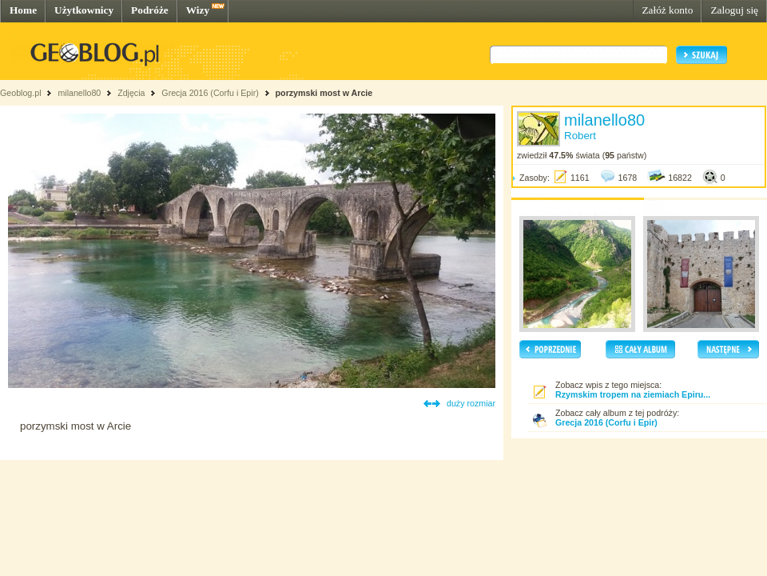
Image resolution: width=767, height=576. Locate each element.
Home (23, 10)
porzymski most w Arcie (324, 93)
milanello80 (79, 93)
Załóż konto (667, 10)
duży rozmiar (471, 403)
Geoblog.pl (21, 93)
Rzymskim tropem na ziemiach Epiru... (632, 394)
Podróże (150, 10)
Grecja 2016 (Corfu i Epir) (209, 93)
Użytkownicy (83, 10)
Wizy (197, 10)
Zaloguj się (734, 10)
